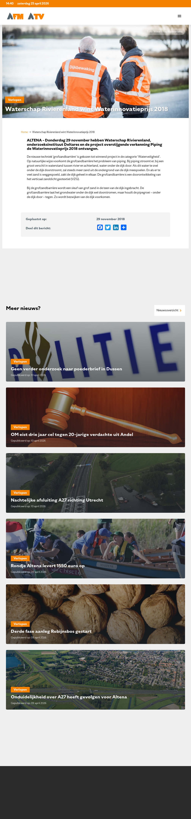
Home (24, 132)
